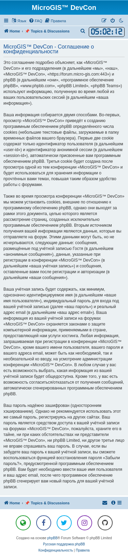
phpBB (52, 538)
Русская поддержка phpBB (64, 544)
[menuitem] (35, 21)
